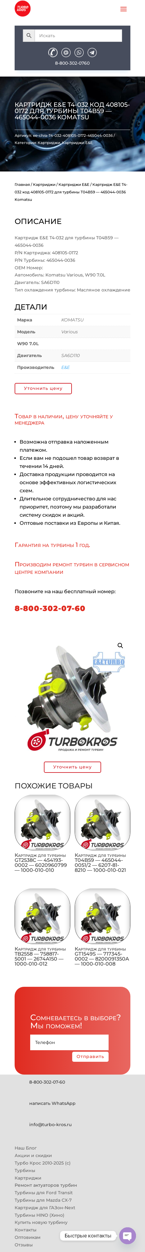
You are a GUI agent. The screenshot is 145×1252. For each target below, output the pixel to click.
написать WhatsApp (52, 1103)
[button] (120, 645)
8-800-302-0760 (72, 63)
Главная (22, 184)
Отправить (90, 1056)
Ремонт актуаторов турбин (46, 1185)
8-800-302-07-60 (50, 608)
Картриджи (49, 142)
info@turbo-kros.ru (50, 1124)
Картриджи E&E (77, 142)
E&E (65, 367)
